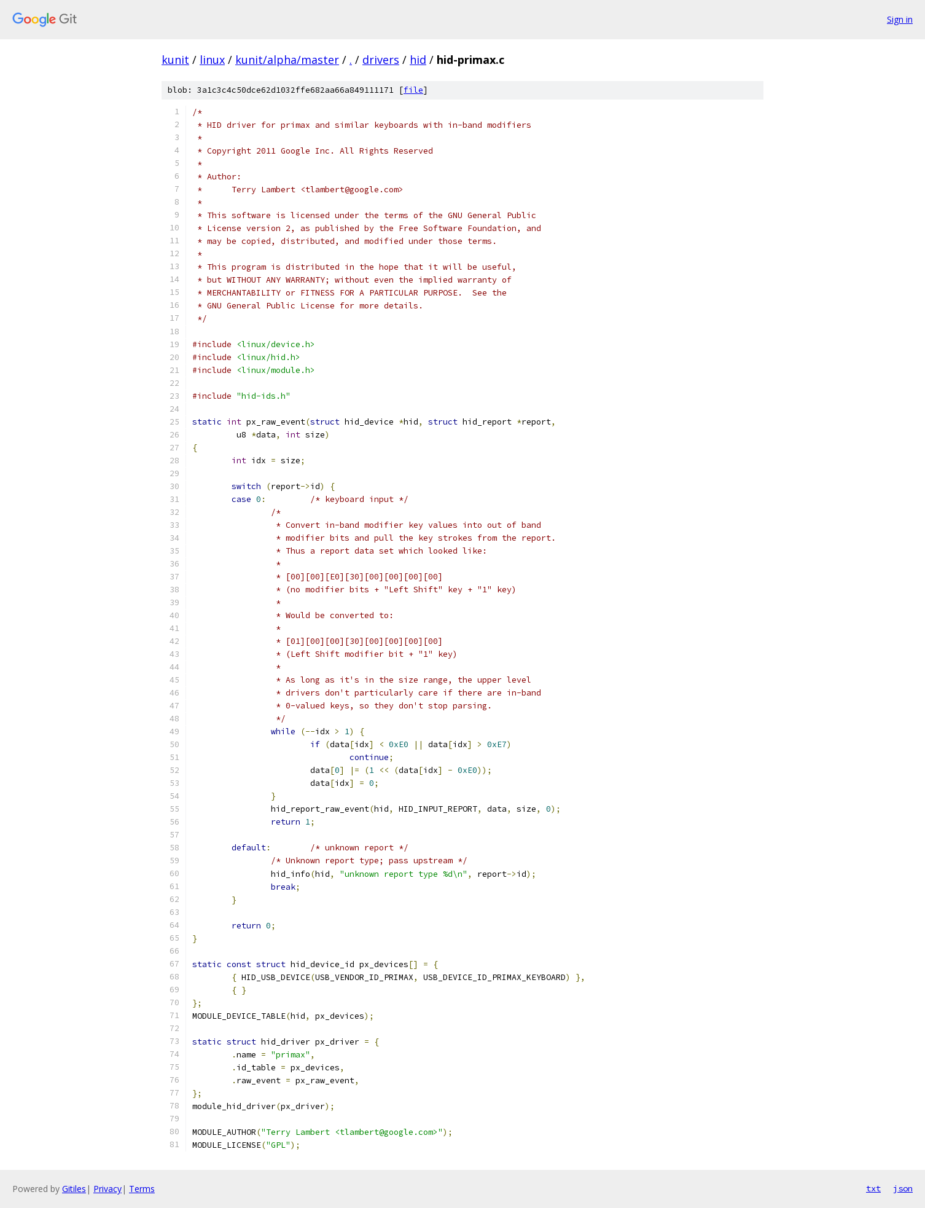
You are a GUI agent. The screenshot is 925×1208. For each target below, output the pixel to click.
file (413, 90)
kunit (175, 59)
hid (418, 59)
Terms (142, 1188)
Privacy (107, 1188)
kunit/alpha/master (287, 59)
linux (212, 59)
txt (873, 1188)
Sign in (900, 19)
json (903, 1188)
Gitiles (74, 1188)
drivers (380, 59)
